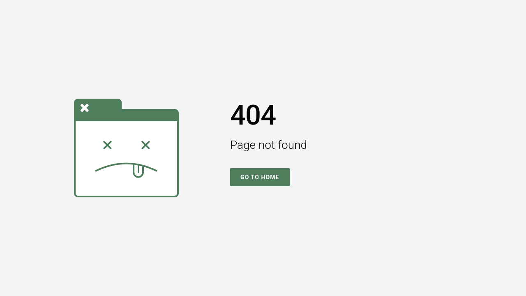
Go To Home (259, 177)
